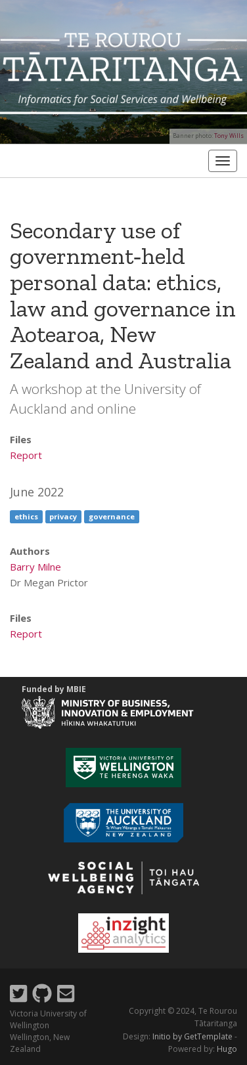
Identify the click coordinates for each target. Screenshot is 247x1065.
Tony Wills (229, 135)
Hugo (227, 1048)
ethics (26, 516)
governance (112, 516)
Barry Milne (35, 566)
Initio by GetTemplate (192, 1036)
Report (26, 455)
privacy (63, 516)
